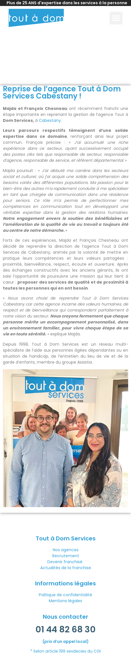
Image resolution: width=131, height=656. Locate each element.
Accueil (9, 74)
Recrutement (65, 556)
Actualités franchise (36, 74)
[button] (116, 18)
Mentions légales (65, 601)
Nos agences (65, 550)
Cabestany (50, 120)
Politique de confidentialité (65, 595)
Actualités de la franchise (65, 568)
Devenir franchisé (65, 562)
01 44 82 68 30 (65, 630)
